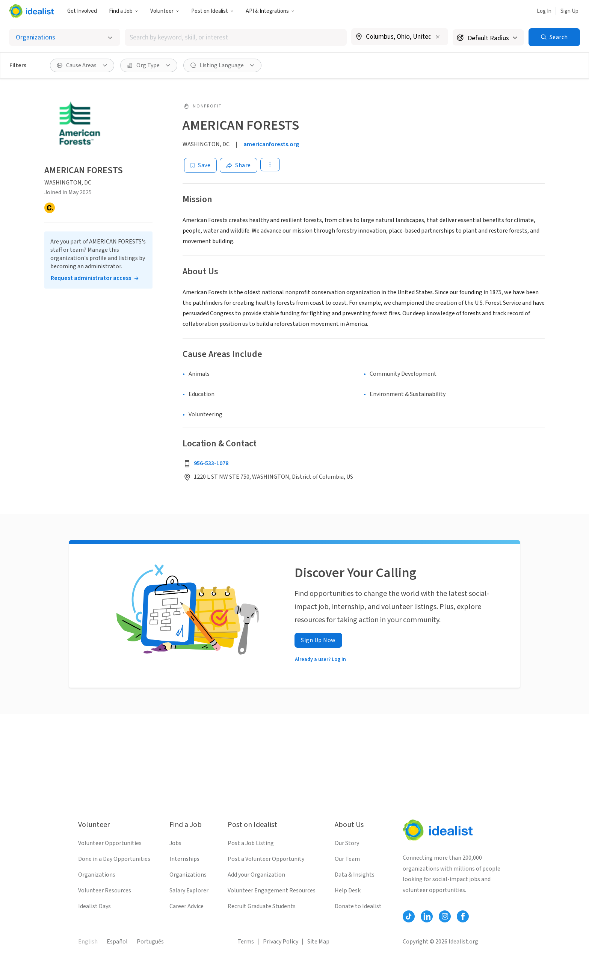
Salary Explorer (188, 890)
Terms (245, 941)
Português (150, 941)
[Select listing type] (64, 37)
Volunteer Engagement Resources (272, 890)
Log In (544, 11)
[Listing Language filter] (222, 65)
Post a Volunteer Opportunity (266, 859)
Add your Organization (256, 875)
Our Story (347, 843)
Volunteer (164, 11)
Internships (184, 859)
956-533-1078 (211, 463)
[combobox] (235, 37)
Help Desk (348, 890)
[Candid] (49, 208)
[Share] (238, 165)
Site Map (318, 941)
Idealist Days (94, 906)
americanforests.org (271, 144)
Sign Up (569, 11)
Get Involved (82, 11)
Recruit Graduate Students (262, 906)
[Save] (200, 165)
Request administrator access (91, 278)
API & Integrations (270, 11)
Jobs (175, 843)
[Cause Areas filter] (82, 65)
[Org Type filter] (148, 65)
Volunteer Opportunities (110, 843)
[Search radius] (488, 37)
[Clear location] (437, 37)
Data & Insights (355, 875)
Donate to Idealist (358, 906)
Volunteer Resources (104, 890)
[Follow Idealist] (409, 916)
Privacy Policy (280, 941)
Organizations (96, 875)
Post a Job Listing (251, 843)
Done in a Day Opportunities (114, 859)
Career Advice (186, 906)
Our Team (347, 859)
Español (117, 941)
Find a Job (123, 11)
